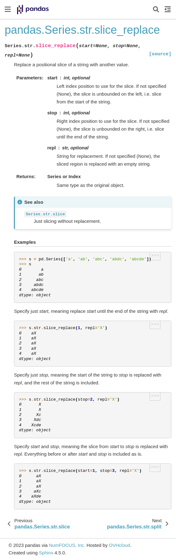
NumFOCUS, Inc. (67, 545)
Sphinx (46, 552)
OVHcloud (119, 545)
